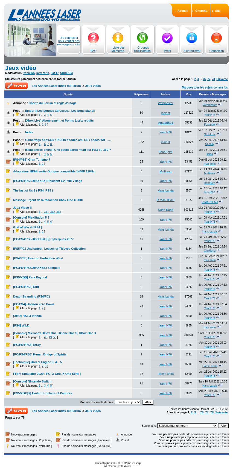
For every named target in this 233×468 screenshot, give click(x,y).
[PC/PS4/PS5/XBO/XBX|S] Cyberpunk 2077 (43, 239)
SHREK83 (66, 73)
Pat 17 (55, 73)
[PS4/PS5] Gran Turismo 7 (31, 159)
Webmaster (165, 103)
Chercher (201, 10)
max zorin (42, 73)
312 (52, 211)
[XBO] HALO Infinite (27, 315)
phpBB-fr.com (124, 466)
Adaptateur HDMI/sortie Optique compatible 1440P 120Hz (53, 171)
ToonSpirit (165, 152)
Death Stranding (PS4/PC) (31, 296)
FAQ (94, 50)
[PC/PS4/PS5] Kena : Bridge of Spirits (40, 354)
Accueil (182, 10)
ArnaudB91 (165, 122)
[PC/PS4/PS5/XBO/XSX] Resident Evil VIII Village (47, 181)
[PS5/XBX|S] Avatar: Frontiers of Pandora (42, 393)
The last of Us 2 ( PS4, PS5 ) (33, 190)
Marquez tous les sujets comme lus (205, 87)
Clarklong (209, 250)
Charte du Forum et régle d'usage (53, 103)
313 (58, 211)
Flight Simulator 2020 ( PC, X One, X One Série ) (47, 373)
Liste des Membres (118, 49)
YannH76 (29, 73)
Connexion (216, 50)
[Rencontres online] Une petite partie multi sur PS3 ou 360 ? (68, 149)
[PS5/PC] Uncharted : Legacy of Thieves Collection (49, 248)
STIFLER (209, 134)
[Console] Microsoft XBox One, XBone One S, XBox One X (54, 333)
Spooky (209, 144)
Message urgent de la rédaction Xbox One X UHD (48, 200)
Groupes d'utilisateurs (142, 49)
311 (46, 211)
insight (165, 112)
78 (213, 79)
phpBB (109, 463)
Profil (167, 50)
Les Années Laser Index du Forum (56, 85)
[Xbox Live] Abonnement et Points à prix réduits (59, 120)
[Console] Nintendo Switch (32, 381)
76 (204, 79)
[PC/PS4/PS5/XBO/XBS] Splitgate (36, 267)
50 (54, 337)
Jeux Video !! (22, 207)
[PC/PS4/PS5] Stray (27, 344)
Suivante (222, 79)
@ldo (209, 153)
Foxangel (209, 124)
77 (208, 79)
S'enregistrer (192, 50)
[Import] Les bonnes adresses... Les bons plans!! (60, 110)
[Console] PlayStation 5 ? (31, 217)
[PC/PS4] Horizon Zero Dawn (33, 304)
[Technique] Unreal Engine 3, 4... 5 (37, 362)
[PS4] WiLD (21, 325)
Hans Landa (166, 190)
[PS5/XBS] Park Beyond (30, 277)
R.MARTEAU (165, 200)
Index (29, 132)
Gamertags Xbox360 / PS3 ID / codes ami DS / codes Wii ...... (68, 140)
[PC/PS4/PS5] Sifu (26, 287)
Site (217, 10)
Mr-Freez (165, 171)
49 (50, 337)
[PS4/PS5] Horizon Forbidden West (38, 258)
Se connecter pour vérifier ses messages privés (68, 41)
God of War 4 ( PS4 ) (27, 227)
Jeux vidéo (20, 67)
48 (45, 337)
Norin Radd (165, 209)
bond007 (209, 182)
